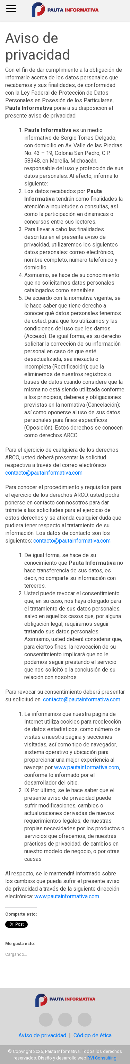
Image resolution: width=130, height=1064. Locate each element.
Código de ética (92, 1035)
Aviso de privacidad (42, 1035)
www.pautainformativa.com (86, 767)
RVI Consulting (101, 1058)
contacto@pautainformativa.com (44, 472)
